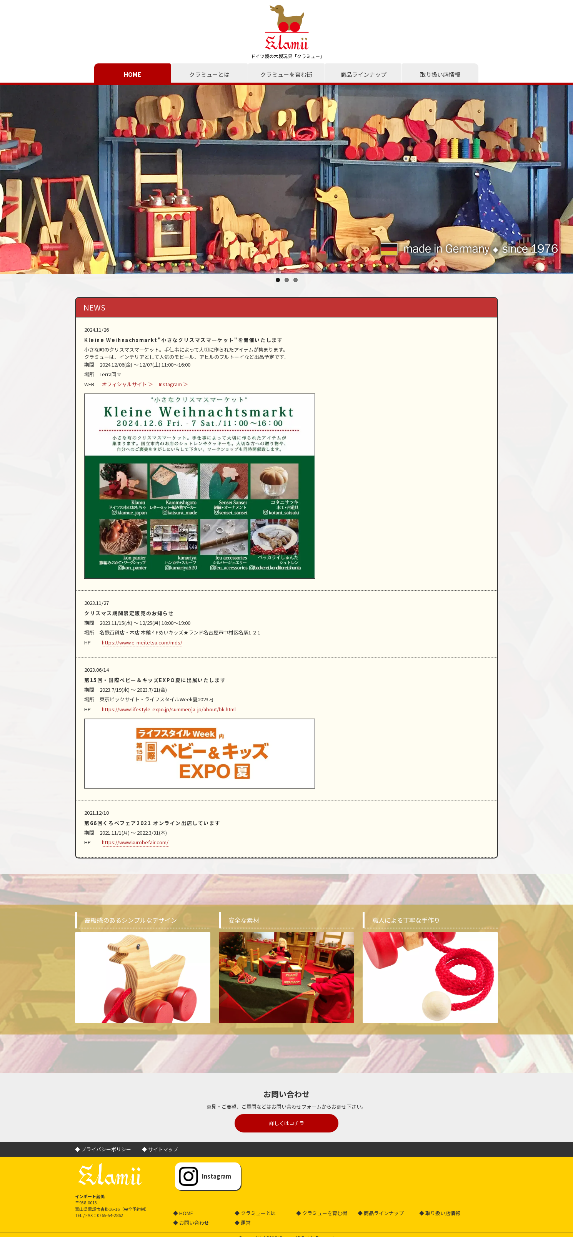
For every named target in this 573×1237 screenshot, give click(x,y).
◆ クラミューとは (255, 1213)
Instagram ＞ (173, 384)
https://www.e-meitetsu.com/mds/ (142, 642)
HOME (132, 74)
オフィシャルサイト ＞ (127, 384)
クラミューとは (209, 74)
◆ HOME (183, 1213)
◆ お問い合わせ (191, 1222)
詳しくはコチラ (286, 1123)
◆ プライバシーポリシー (103, 1149)
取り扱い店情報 (440, 74)
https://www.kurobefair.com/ (135, 842)
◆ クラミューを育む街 (321, 1213)
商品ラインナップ (363, 74)
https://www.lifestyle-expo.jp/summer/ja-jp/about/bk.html (169, 709)
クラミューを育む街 (286, 74)
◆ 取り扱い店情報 (439, 1213)
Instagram (216, 1176)
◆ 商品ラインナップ (381, 1213)
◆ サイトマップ (160, 1149)
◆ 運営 (243, 1222)
